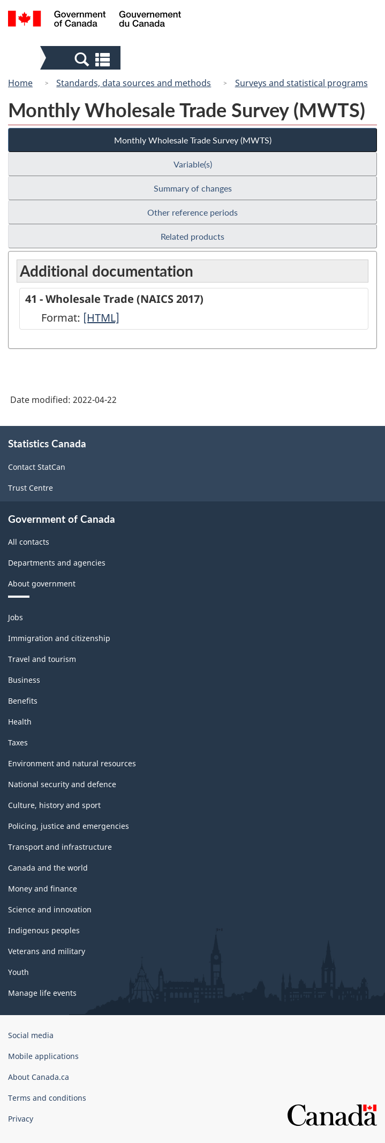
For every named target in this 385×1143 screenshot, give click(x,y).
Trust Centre (30, 488)
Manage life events (42, 993)
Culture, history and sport (54, 805)
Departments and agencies (56, 563)
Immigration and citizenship (59, 638)
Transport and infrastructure (60, 847)
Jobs (15, 617)
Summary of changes (193, 188)
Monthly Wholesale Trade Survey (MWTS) (192, 140)
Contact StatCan (36, 467)
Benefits (22, 701)
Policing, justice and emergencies (68, 826)
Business (24, 680)
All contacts (28, 542)
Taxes (18, 742)
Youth (18, 972)
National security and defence (62, 784)
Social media (31, 1035)
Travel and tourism (42, 659)
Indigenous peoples (44, 930)
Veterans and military (46, 951)
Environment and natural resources (72, 763)
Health (20, 722)
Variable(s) (192, 164)
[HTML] (101, 317)
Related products (192, 236)
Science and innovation (50, 909)
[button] (81, 59)
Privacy (20, 1119)
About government (42, 583)
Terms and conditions (47, 1098)
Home (20, 83)
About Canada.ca (38, 1077)
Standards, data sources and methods (133, 83)
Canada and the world (48, 868)
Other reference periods (192, 212)
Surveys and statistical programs (301, 83)
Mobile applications (43, 1056)
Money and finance (42, 888)
